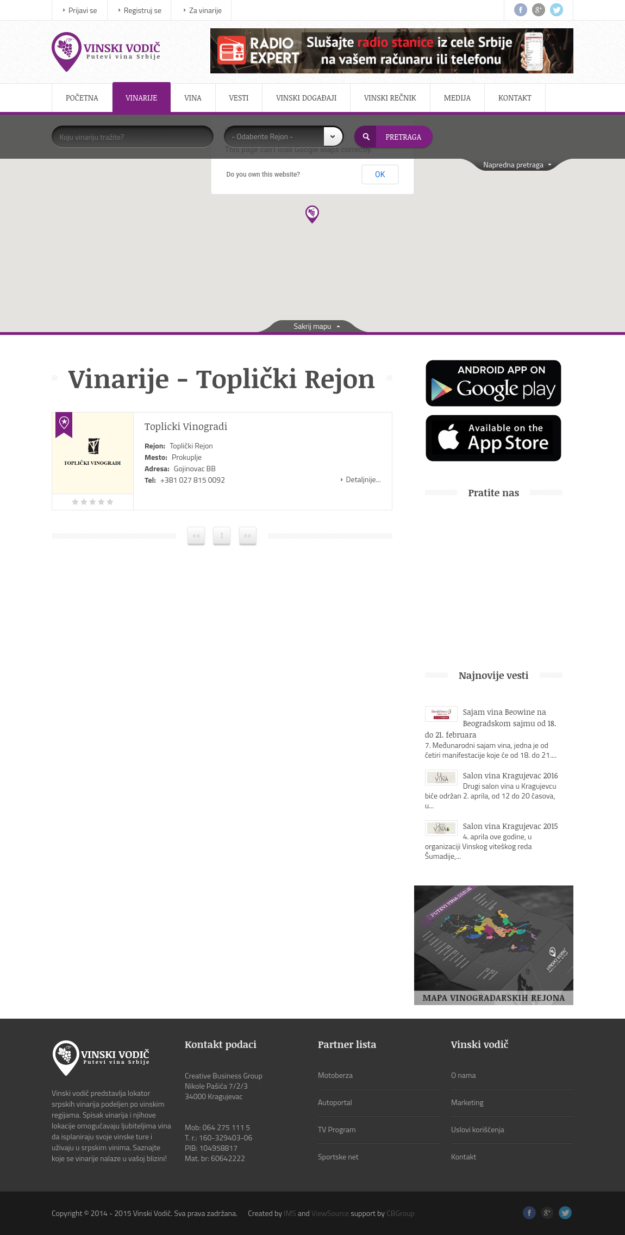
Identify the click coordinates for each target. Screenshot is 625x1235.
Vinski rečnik (390, 97)
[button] (312, 214)
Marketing (467, 1102)
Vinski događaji (306, 97)
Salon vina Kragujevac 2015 (510, 826)
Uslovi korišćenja (477, 1129)
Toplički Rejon (191, 445)
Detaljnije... (363, 479)
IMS (290, 1213)
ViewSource (330, 1213)
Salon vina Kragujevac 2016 (510, 775)
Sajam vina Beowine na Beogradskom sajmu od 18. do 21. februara (491, 723)
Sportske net (338, 1156)
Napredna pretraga (513, 164)
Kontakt (515, 97)
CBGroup (400, 1213)
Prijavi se (82, 10)
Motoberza (335, 1075)
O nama (463, 1075)
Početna (82, 97)
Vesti (239, 97)
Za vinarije (205, 10)
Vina (192, 97)
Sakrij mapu (313, 326)
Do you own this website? (264, 174)
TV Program (337, 1129)
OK (380, 174)
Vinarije (142, 97)
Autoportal (335, 1102)
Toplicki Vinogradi (186, 426)
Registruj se (142, 10)
